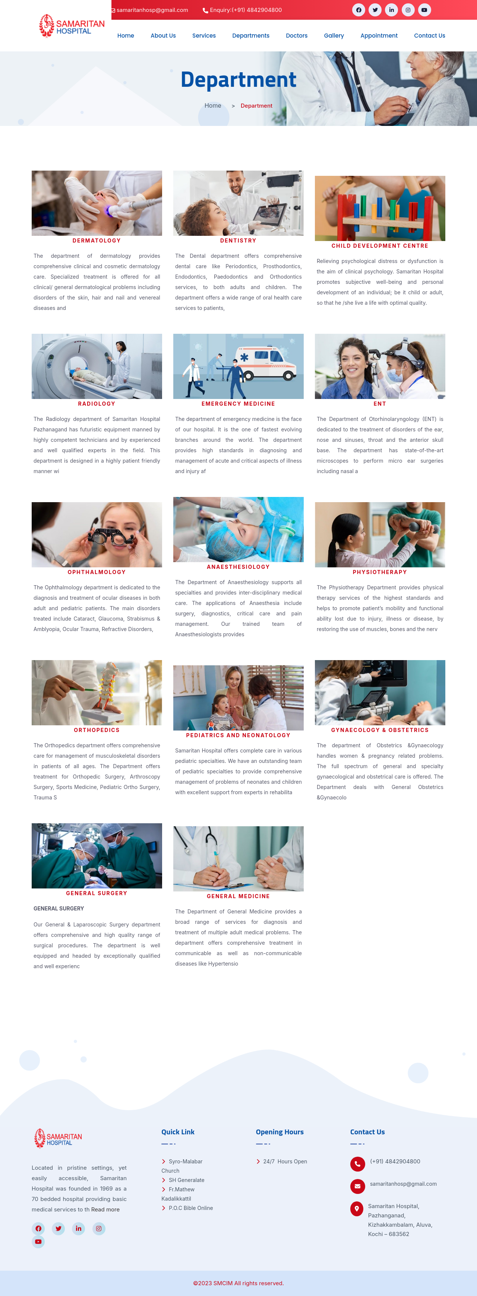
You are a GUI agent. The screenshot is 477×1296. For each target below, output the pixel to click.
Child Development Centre (380, 246)
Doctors (296, 35)
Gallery (334, 35)
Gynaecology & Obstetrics (380, 730)
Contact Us (430, 35)
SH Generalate (182, 1180)
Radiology (97, 403)
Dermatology (97, 240)
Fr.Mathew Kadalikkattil (178, 1194)
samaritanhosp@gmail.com (403, 1184)
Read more (105, 1209)
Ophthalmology (97, 572)
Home (125, 35)
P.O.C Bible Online (187, 1208)
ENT (380, 403)
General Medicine (238, 896)
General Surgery (97, 893)
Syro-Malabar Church (181, 1166)
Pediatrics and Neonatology (238, 735)
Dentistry (238, 240)
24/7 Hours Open (281, 1161)
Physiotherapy (380, 572)
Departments (251, 35)
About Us (163, 35)
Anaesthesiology (238, 567)
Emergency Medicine (238, 403)
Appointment (379, 35)
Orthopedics (97, 730)
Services (204, 35)
